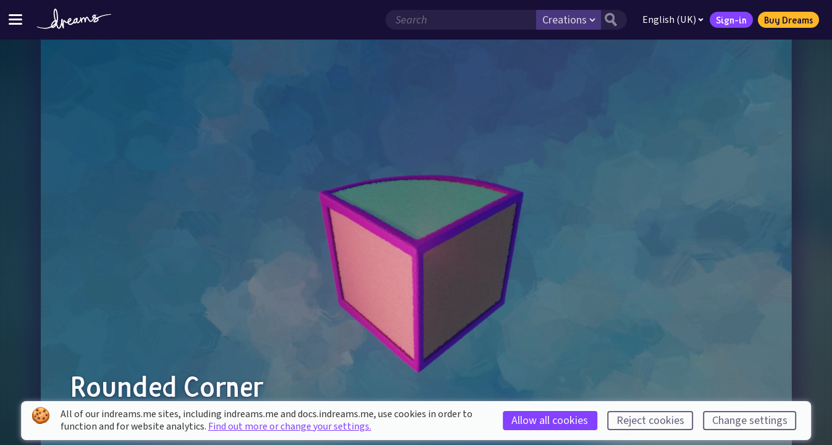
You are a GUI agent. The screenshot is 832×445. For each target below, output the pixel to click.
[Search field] (460, 20)
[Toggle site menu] (15, 19)
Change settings (750, 420)
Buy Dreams (788, 20)
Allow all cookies (549, 420)
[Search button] (614, 20)
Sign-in (731, 20)
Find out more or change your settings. (289, 426)
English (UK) (673, 20)
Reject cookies (650, 420)
